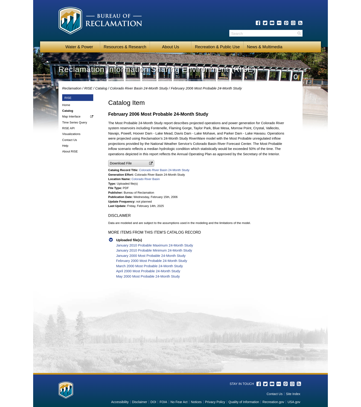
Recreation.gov (273, 402)
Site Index (293, 394)
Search (299, 33)
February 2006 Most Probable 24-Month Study (206, 88)
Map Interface (71, 116)
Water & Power (79, 47)
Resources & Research (125, 47)
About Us (170, 47)
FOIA (163, 402)
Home (66, 105)
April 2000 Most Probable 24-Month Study (148, 271)
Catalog (101, 88)
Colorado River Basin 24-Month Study (139, 88)
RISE (88, 88)
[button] (131, 163)
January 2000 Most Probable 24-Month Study (151, 256)
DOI (153, 402)
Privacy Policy (215, 402)
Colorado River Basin (145, 179)
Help (65, 145)
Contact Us (69, 140)
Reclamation (71, 88)
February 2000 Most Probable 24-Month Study (151, 261)
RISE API (68, 128)
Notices (196, 402)
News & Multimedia (264, 47)
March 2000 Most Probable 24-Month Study (149, 266)
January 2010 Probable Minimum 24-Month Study (154, 250)
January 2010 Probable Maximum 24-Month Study (154, 245)
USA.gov (294, 402)
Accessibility (120, 402)
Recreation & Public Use (217, 47)
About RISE (70, 151)
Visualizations (71, 134)
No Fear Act (179, 402)
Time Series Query (74, 122)
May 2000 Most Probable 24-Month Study (148, 276)
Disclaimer (139, 402)
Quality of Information (243, 402)
